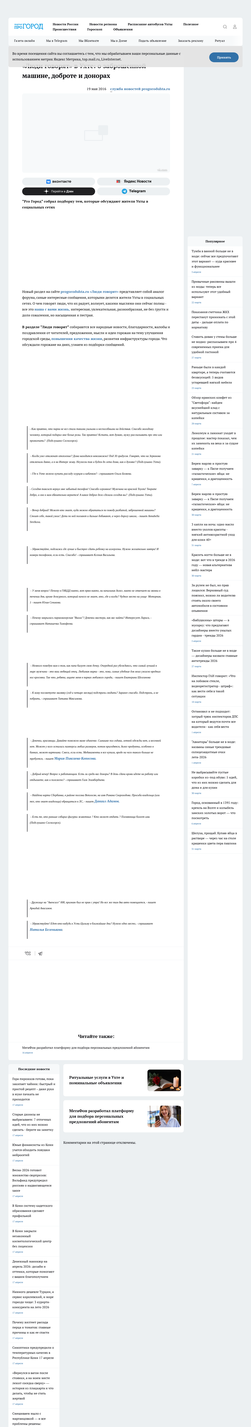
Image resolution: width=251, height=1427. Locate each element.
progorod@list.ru (90, 1348)
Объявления (123, 29)
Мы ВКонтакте (89, 41)
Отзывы (62, 1316)
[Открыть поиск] (225, 27)
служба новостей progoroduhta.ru (140, 89)
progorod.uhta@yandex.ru (22, 1354)
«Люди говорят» (104, 291)
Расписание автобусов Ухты (150, 24)
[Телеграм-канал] (133, 191)
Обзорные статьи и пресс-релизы (26, 1306)
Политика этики (66, 1311)
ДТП (109, 1306)
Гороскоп (94, 29)
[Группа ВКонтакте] (58, 181)
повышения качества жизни (76, 338)
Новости (62, 1321)
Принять (224, 57)
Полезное (191, 24)
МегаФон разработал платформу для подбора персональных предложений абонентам (96, 1050)
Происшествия (64, 29)
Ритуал (220, 41)
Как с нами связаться (20, 1316)
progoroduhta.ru (75, 291)
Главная (12, 1321)
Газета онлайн (24, 41)
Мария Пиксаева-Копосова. (75, 758)
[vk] (28, 953)
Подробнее (196, 1405)
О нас (110, 1316)
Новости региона (103, 24)
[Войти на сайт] (235, 27)
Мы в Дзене (119, 41)
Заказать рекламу (191, 41)
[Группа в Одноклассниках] (190, 1290)
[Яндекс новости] (133, 181)
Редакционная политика (120, 1311)
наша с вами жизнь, (52, 309)
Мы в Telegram (56, 41)
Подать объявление (153, 41)
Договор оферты (67, 1306)
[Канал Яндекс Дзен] (58, 191)
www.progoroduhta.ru (39, 1331)
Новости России (65, 24)
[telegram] (41, 953)
